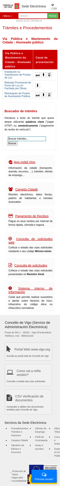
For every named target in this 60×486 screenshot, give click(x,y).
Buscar (52, 15)
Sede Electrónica (34, 6)
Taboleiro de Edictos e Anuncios (17, 449)
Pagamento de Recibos (32, 216)
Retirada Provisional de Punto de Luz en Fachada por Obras (17, 85)
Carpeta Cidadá (26, 189)
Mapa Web (17, 477)
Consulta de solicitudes (30, 265)
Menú (6, 16)
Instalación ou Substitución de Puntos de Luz (17, 74)
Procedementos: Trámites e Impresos (19, 432)
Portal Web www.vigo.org (32, 349)
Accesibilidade (19, 481)
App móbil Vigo (24, 162)
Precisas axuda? (44, 476)
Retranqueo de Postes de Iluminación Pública (17, 95)
